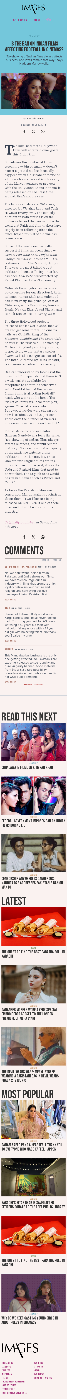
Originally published (20, 522)
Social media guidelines (13, 1381)
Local (37, 19)
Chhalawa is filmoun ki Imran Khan (27, 767)
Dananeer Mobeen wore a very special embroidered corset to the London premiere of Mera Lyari (29, 1014)
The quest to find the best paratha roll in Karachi (33, 954)
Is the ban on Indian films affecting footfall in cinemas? (34, 46)
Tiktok (4, 1377)
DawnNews (39, 1374)
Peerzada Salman (35, 118)
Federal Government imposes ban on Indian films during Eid (33, 823)
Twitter (5, 1370)
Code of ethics (8, 1385)
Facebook (6, 1366)
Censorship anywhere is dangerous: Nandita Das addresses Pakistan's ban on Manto (32, 883)
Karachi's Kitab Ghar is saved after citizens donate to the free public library (33, 1205)
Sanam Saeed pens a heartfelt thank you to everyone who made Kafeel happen (31, 1147)
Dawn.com (39, 1362)
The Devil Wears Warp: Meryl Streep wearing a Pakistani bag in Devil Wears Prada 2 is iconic (30, 1076)
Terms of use (8, 1389)
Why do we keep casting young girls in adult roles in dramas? (29, 1320)
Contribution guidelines (14, 1392)
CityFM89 (38, 1366)
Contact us (7, 1362)
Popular (57, 560)
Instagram (6, 1374)
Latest (45, 560)
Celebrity (20, 19)
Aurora (37, 1370)
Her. (49, 20)
